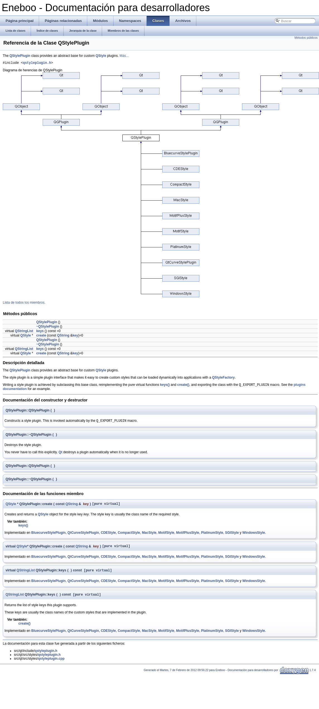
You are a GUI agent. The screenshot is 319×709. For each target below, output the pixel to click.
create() (183, 386)
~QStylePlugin (47, 327)
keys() (165, 386)
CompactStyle (129, 535)
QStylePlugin (19, 56)
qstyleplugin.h (37, 63)
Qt (60, 454)
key (75, 336)
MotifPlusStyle (187, 535)
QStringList (24, 332)
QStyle (101, 56)
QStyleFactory (223, 378)
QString (63, 336)
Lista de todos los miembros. (24, 303)
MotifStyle (166, 535)
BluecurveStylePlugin (48, 535)
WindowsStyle (253, 535)
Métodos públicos (306, 37)
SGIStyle (232, 535)
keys (40, 332)
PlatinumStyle (212, 535)
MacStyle (149, 535)
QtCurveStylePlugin (83, 535)
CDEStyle (108, 535)
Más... (124, 56)
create (41, 336)
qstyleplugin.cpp (51, 663)
